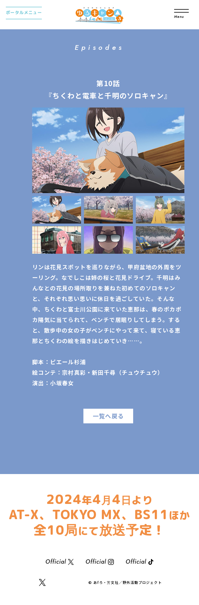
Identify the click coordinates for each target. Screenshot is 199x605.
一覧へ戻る (108, 416)
